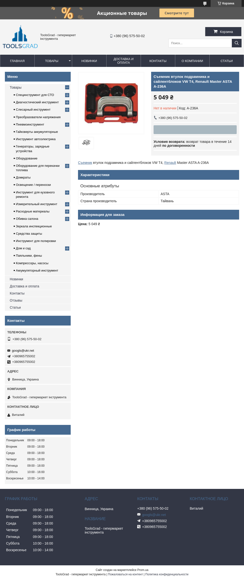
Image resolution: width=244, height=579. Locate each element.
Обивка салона (27, 219)
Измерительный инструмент (36, 204)
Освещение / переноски (33, 185)
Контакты (157, 61)
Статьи (227, 61)
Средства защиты (29, 233)
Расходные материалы (32, 211)
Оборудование (26, 158)
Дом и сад (23, 248)
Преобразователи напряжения (38, 117)
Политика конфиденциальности (166, 574)
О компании (192, 61)
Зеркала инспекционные (34, 226)
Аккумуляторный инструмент (37, 270)
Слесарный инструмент (33, 109)
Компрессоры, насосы (32, 263)
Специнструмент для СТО (35, 95)
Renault (170, 163)
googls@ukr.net (23, 350)
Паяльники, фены (29, 255)
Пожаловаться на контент (125, 574)
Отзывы (16, 300)
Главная (17, 61)
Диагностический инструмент (37, 102)
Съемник (85, 163)
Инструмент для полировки (36, 241)
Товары (52, 61)
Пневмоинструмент (30, 124)
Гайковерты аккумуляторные (37, 132)
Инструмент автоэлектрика (36, 139)
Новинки (89, 61)
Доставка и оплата (124, 60)
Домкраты (23, 177)
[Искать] (237, 43)
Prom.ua (142, 570)
